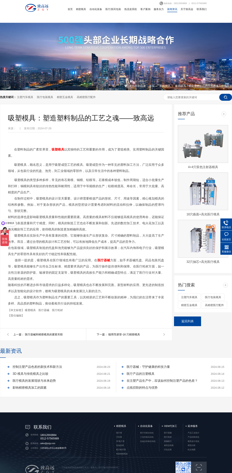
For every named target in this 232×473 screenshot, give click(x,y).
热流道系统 (130, 9)
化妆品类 (120, 445)
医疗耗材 (57, 310)
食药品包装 (169, 445)
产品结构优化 (193, 437)
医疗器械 (44, 310)
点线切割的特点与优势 (142, 387)
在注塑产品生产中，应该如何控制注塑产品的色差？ (162, 380)
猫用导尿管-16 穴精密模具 (124, 334)
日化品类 (168, 449)
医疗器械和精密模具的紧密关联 (44, 334)
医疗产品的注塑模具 (140, 373)
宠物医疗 (168, 441)
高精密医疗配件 (86, 97)
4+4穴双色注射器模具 (203, 167)
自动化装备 (96, 9)
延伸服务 (193, 426)
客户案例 (145, 9)
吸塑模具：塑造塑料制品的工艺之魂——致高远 (203, 85)
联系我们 (202, 9)
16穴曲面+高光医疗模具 (202, 214)
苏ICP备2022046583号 (108, 467)
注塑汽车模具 (25, 97)
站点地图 (191, 449)
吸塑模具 (31, 310)
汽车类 (119, 437)
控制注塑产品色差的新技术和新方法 (37, 366)
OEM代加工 (170, 426)
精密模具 (81, 9)
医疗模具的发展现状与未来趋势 (34, 380)
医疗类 (119, 433)
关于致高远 (187, 9)
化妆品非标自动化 (148, 441)
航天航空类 (121, 449)
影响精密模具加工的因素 (30, 387)
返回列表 (187, 321)
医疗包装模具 (45, 97)
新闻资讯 (172, 9)
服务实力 (159, 9)
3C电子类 (120, 441)
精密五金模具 (65, 97)
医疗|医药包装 (113, 9)
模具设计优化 (193, 441)
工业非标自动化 (147, 437)
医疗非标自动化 (147, 433)
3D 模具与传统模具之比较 (30, 373)
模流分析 (191, 445)
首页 (70, 9)
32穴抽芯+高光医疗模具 (202, 261)
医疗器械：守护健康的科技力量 (148, 366)
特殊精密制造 (122, 454)
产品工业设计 (193, 433)
